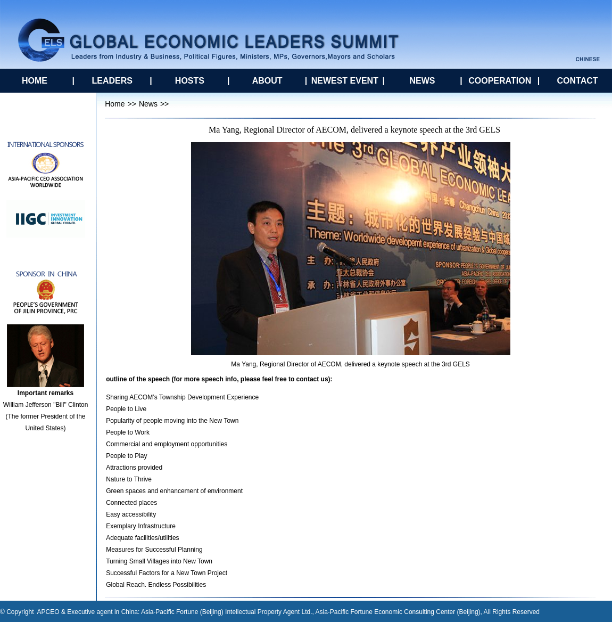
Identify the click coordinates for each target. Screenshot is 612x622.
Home (115, 104)
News (148, 104)
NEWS (422, 80)
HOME (34, 80)
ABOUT (267, 80)
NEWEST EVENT (344, 80)
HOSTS (189, 80)
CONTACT (577, 80)
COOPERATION (499, 80)
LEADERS (112, 80)
